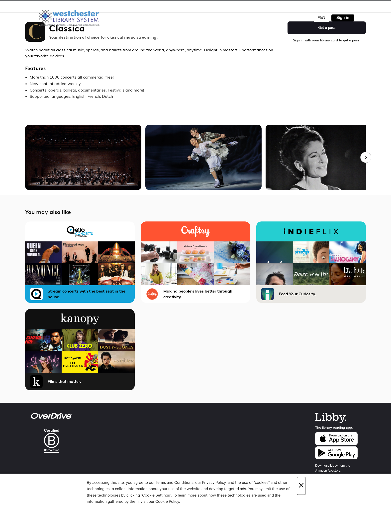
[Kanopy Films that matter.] (80, 349)
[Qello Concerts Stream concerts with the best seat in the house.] (80, 262)
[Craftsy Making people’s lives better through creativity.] (195, 262)
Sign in (342, 17)
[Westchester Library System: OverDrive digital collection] (71, 17)
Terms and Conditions (174, 482)
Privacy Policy (214, 482)
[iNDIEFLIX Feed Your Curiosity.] (311, 262)
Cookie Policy (167, 501)
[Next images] (365, 157)
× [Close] (301, 486)
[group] (195, 157)
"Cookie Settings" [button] (156, 495)
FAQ (321, 18)
